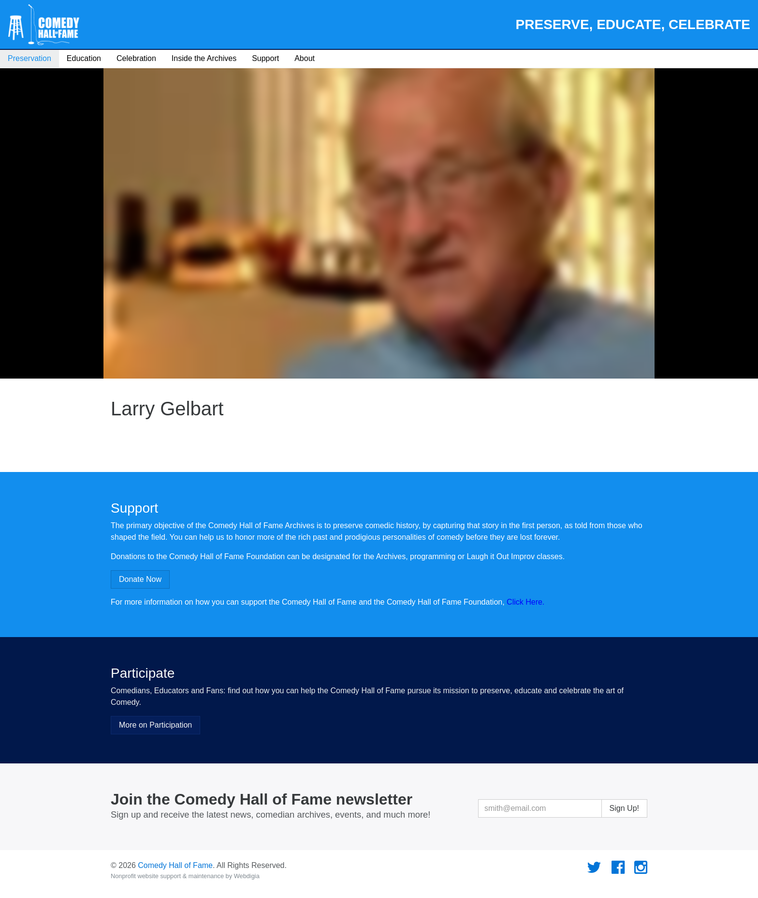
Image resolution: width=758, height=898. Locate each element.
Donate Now (140, 579)
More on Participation (155, 725)
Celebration (136, 58)
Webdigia (247, 876)
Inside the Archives (204, 58)
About (304, 58)
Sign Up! (624, 808)
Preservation (29, 58)
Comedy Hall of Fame (175, 865)
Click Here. (525, 602)
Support (265, 58)
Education (84, 58)
